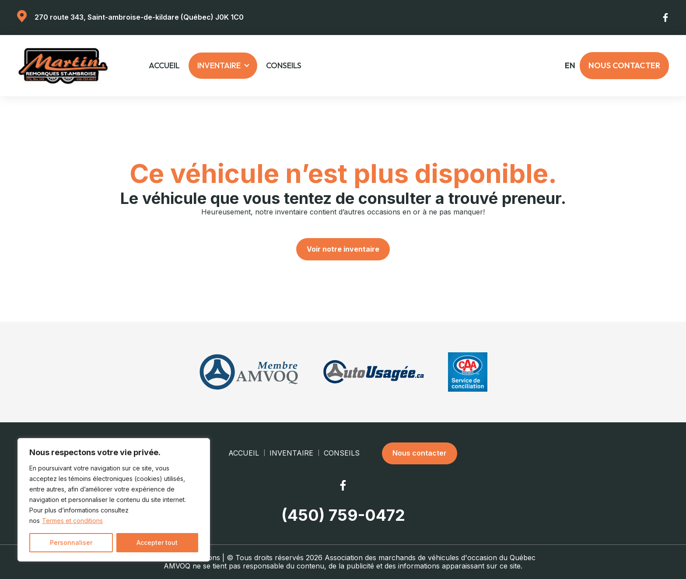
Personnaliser (71, 542)
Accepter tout (157, 542)
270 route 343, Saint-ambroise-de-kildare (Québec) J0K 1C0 (139, 17)
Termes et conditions (72, 520)
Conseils (283, 65)
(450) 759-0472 (343, 515)
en (569, 65)
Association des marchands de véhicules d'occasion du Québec (430, 557)
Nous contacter (624, 65)
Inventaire (219, 65)
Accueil (164, 65)
